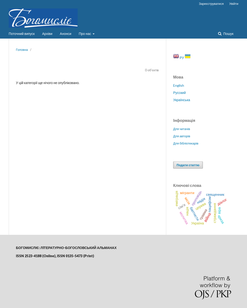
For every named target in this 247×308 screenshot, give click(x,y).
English (178, 85)
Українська (181, 100)
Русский (179, 93)
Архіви (47, 34)
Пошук (228, 34)
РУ (182, 58)
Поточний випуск (22, 34)
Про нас (85, 34)
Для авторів (181, 136)
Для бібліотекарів (185, 143)
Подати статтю (188, 165)
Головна (22, 50)
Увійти (233, 4)
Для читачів (181, 129)
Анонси (65, 34)
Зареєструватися (211, 4)
